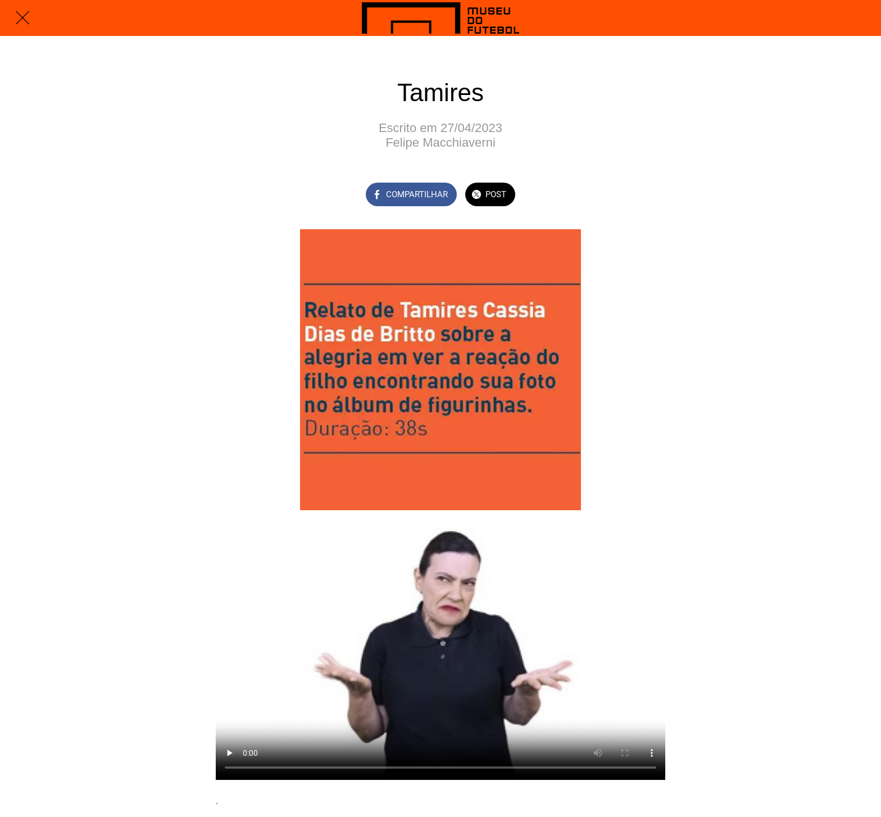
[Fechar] (22, 18)
